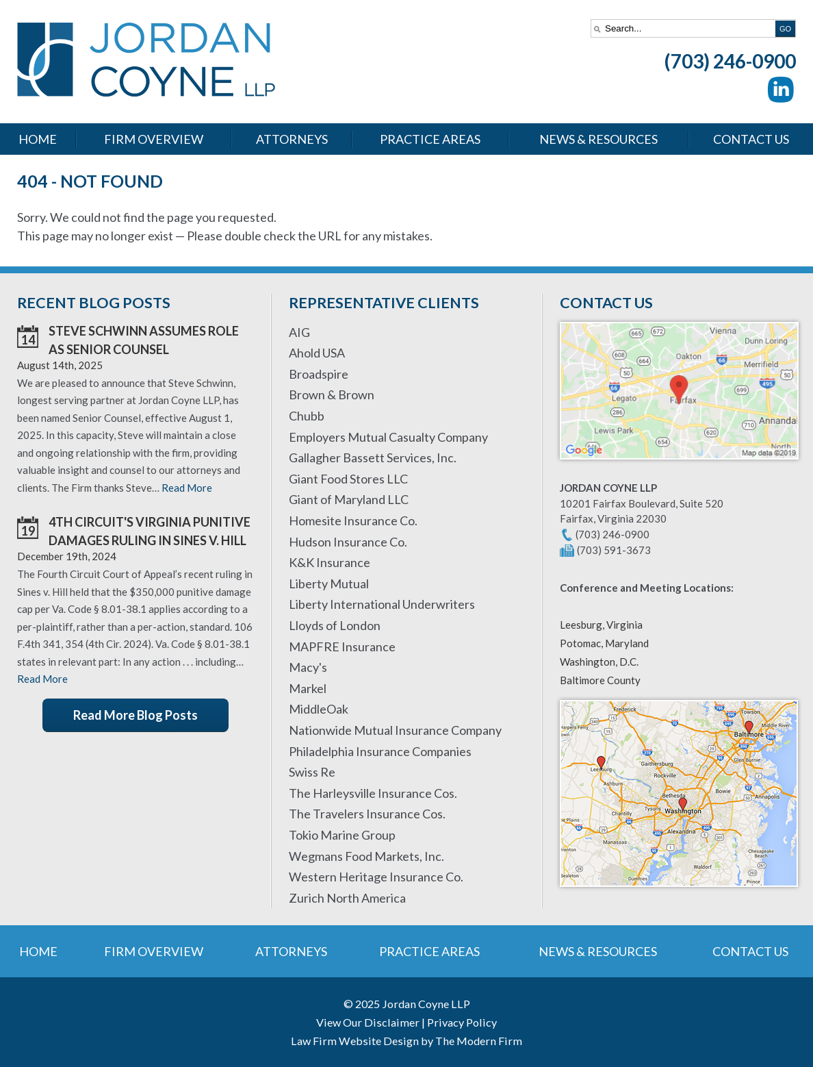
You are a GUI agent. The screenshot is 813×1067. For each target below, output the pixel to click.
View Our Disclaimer (368, 1022)
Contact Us (751, 139)
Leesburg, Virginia (601, 624)
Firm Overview (153, 139)
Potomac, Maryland (604, 643)
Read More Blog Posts (135, 715)
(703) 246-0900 (730, 61)
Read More (187, 487)
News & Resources (598, 139)
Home (37, 139)
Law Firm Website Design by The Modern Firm (406, 1040)
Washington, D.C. (599, 661)
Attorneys (292, 139)
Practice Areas (430, 139)
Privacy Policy (462, 1022)
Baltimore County (600, 680)
